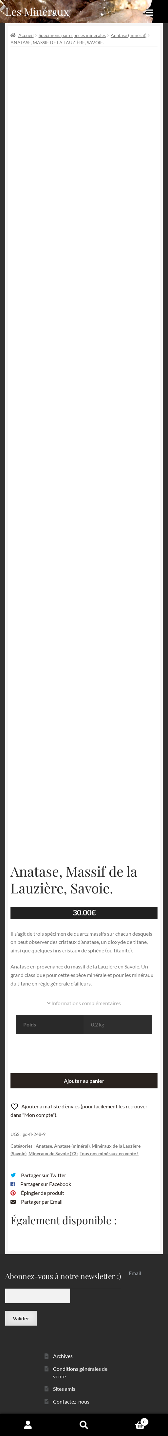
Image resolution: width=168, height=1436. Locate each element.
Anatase (44, 1146)
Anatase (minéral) (128, 35)
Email (135, 1273)
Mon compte (28, 1425)
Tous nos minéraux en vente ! (109, 1153)
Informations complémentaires (84, 1003)
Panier (130, 1420)
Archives (63, 1356)
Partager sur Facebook (45, 1184)
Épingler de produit (42, 1193)
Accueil (26, 35)
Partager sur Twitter (43, 1175)
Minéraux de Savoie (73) (53, 1153)
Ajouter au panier (84, 1081)
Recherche (84, 1425)
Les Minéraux (37, 11)
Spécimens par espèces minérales (72, 35)
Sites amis (64, 1389)
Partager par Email (42, 1201)
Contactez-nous (71, 1401)
